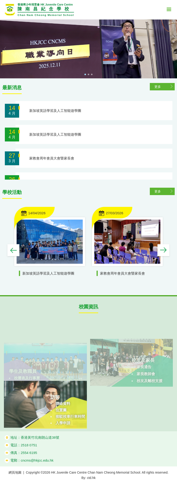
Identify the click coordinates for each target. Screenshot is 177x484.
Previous (13, 251)
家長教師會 (146, 381)
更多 (157, 87)
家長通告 (144, 375)
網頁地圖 (15, 472)
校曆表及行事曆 (27, 382)
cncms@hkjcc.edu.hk (37, 460)
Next (163, 251)
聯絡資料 (63, 417)
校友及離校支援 (149, 388)
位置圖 (61, 424)
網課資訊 (21, 389)
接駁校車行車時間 (70, 430)
